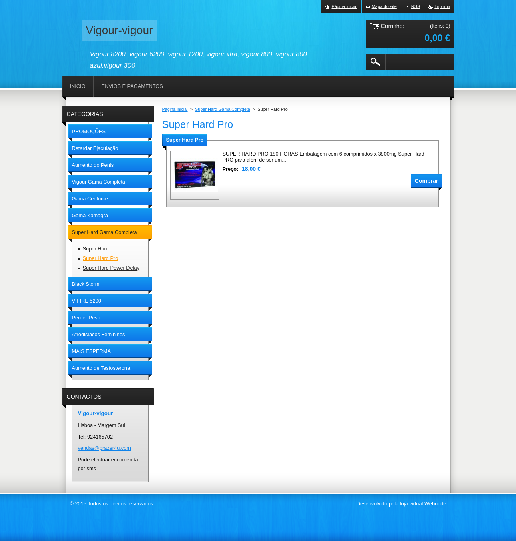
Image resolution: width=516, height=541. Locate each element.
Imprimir (442, 6)
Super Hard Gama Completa (222, 109)
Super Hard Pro (185, 140)
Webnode (435, 504)
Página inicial (175, 109)
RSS (415, 6)
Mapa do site (384, 6)
